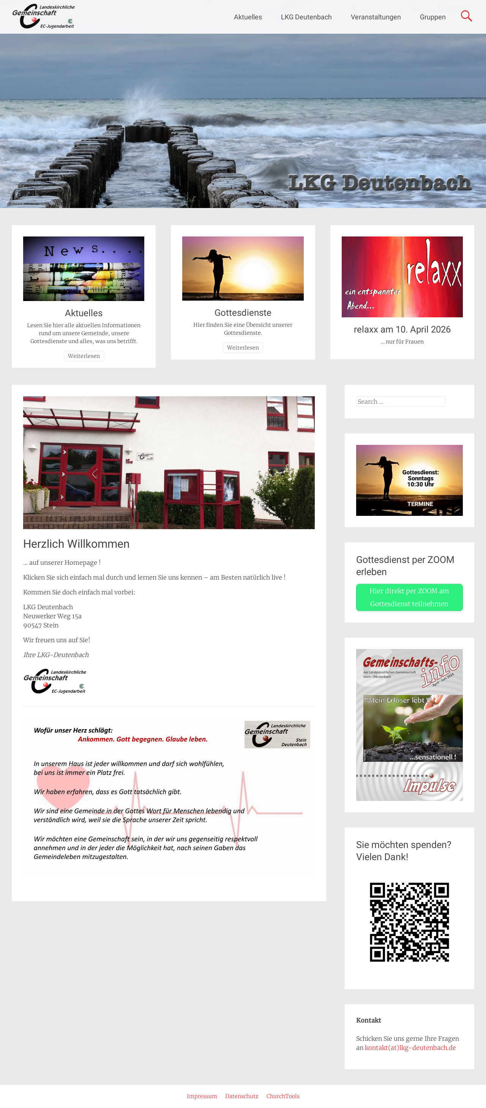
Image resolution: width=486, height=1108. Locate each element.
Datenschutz (242, 1096)
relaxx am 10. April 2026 (402, 329)
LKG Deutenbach (306, 17)
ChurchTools (283, 1096)
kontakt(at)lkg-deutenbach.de (410, 1047)
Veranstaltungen (376, 17)
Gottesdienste (243, 312)
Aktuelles (248, 17)
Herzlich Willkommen (76, 543)
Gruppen (433, 17)
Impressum (202, 1096)
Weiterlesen (84, 356)
